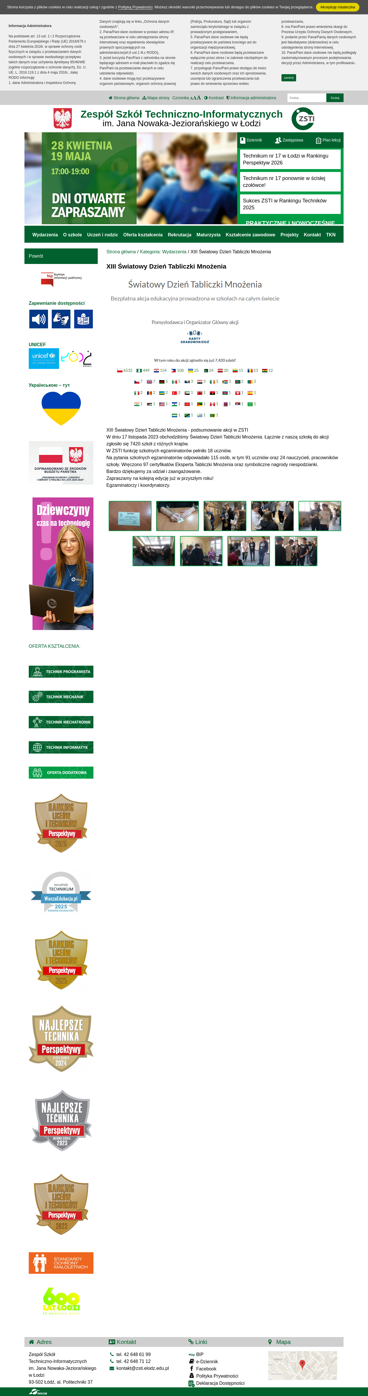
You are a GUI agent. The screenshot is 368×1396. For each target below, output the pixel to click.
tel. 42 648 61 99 (130, 1354)
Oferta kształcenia (143, 234)
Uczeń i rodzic (102, 234)
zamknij (289, 77)
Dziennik (251, 140)
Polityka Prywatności (213, 1375)
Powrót (36, 256)
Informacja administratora (251, 97)
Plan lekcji (328, 140)
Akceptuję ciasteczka (337, 7)
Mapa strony (156, 97)
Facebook (202, 1368)
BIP (196, 1354)
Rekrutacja (179, 234)
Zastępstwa (289, 140)
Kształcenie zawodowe (250, 234)
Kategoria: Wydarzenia (163, 251)
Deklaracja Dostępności (216, 1383)
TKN (331, 234)
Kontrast (214, 97)
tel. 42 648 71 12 (130, 1361)
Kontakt (312, 234)
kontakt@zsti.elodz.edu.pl (139, 1368)
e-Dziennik (203, 1361)
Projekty (290, 234)
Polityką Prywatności (135, 7)
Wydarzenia (45, 234)
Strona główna (124, 97)
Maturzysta (209, 234)
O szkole (72, 234)
